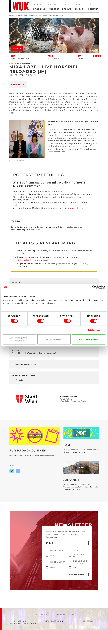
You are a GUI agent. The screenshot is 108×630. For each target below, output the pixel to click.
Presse (67, 4)
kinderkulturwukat (28, 260)
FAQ (66, 445)
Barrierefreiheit (65, 615)
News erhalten (77, 574)
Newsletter (52, 4)
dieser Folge (76, 208)
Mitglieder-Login (54, 621)
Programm (39, 9)
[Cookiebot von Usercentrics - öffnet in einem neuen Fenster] (94, 287)
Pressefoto (20, 380)
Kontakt (93, 9)
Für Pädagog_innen (28, 450)
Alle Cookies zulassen (88, 339)
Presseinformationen (26, 15)
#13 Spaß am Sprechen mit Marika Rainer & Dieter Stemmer (49, 184)
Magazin (80, 9)
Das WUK (67, 9)
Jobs (77, 4)
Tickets (17, 48)
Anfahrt (71, 479)
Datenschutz (43, 615)
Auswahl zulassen (54, 339)
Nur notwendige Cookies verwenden (20, 339)
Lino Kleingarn (30, 364)
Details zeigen (94, 330)
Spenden (37, 4)
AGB (20, 615)
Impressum (87, 621)
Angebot (54, 9)
